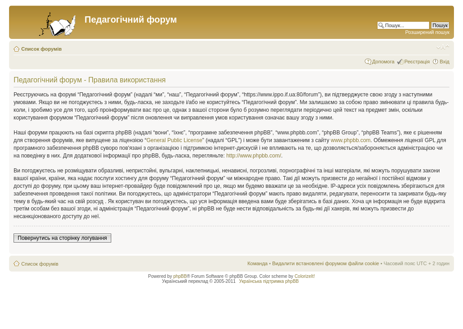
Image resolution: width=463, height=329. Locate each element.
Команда (257, 263)
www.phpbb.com (351, 140)
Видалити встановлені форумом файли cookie (325, 263)
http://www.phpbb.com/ (253, 156)
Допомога (383, 61)
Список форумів (41, 49)
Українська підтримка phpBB (269, 281)
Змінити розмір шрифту (442, 47)
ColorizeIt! (304, 276)
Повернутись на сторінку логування (62, 238)
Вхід (444, 61)
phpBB (180, 276)
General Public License (174, 140)
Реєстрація (417, 61)
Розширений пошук (427, 32)
